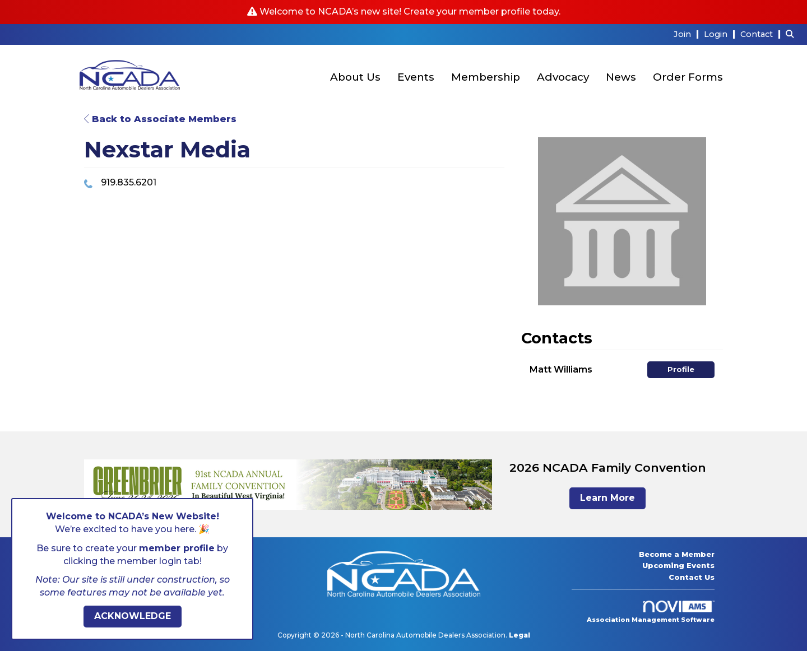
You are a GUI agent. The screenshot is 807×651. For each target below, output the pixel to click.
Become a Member (677, 554)
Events (415, 77)
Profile (680, 369)
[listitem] (688, 34)
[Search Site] (792, 34)
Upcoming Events (678, 565)
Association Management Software (651, 612)
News (621, 77)
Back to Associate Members (160, 119)
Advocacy (563, 77)
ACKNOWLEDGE (132, 616)
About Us (355, 77)
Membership (485, 77)
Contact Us (692, 577)
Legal (519, 635)
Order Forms (688, 77)
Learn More (607, 497)
